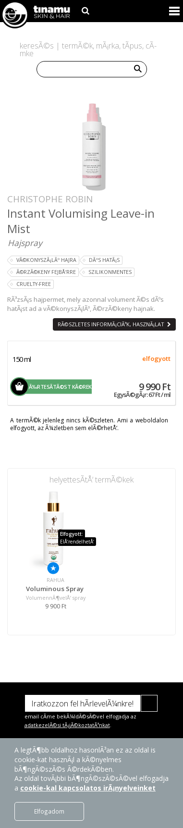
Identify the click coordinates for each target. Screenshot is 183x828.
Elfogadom (49, 811)
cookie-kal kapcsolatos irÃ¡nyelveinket (88, 787)
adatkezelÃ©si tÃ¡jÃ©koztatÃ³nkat (67, 725)
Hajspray (25, 242)
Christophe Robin (50, 199)
